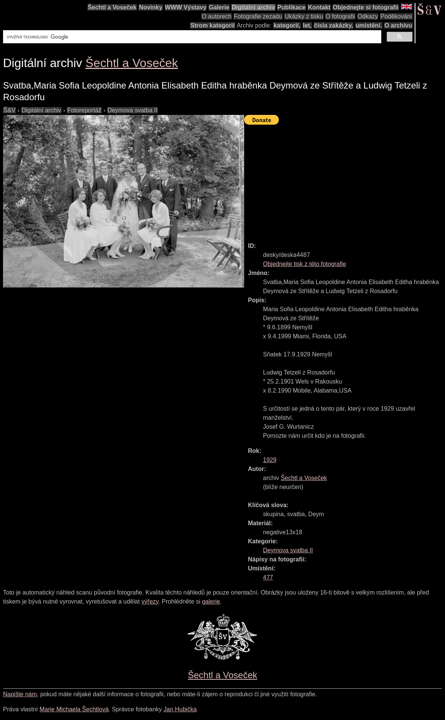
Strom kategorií (212, 25)
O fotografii (340, 16)
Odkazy (368, 16)
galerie (211, 601)
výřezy (149, 601)
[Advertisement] (344, 180)
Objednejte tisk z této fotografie (304, 264)
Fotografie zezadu (258, 16)
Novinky (150, 7)
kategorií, (287, 25)
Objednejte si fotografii (365, 7)
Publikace (291, 7)
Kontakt (319, 7)
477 (268, 577)
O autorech (216, 16)
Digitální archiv (253, 7)
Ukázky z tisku (303, 16)
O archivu (398, 25)
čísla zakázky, (333, 25)
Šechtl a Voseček (112, 7)
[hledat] (191, 37)
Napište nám (20, 694)
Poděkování (396, 16)
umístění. (369, 25)
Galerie (219, 7)
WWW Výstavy (185, 7)
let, (307, 25)
